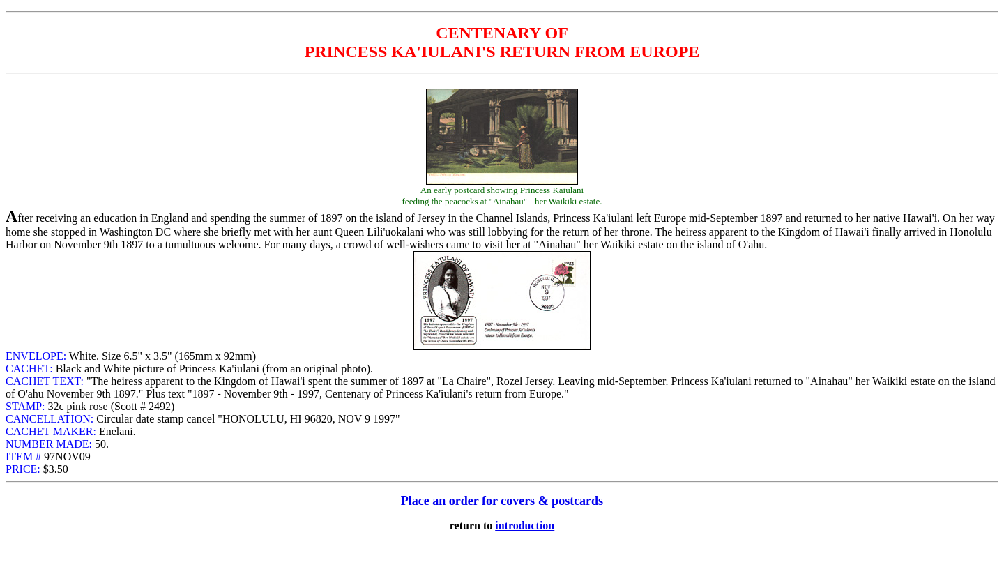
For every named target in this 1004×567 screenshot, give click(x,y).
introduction (524, 525)
